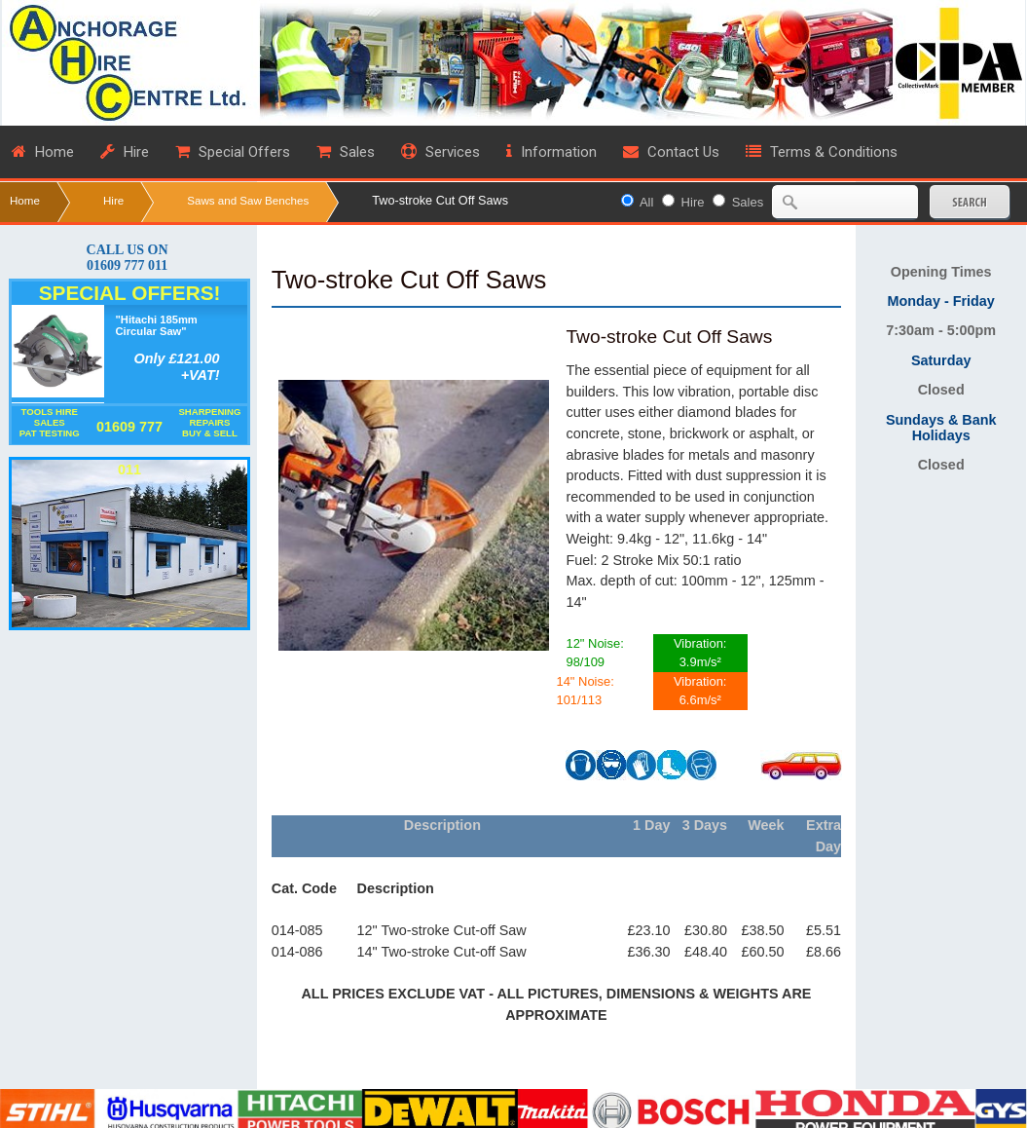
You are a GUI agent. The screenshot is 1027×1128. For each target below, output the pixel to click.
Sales (748, 202)
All (646, 202)
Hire (113, 200)
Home (25, 200)
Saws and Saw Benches (248, 200)
